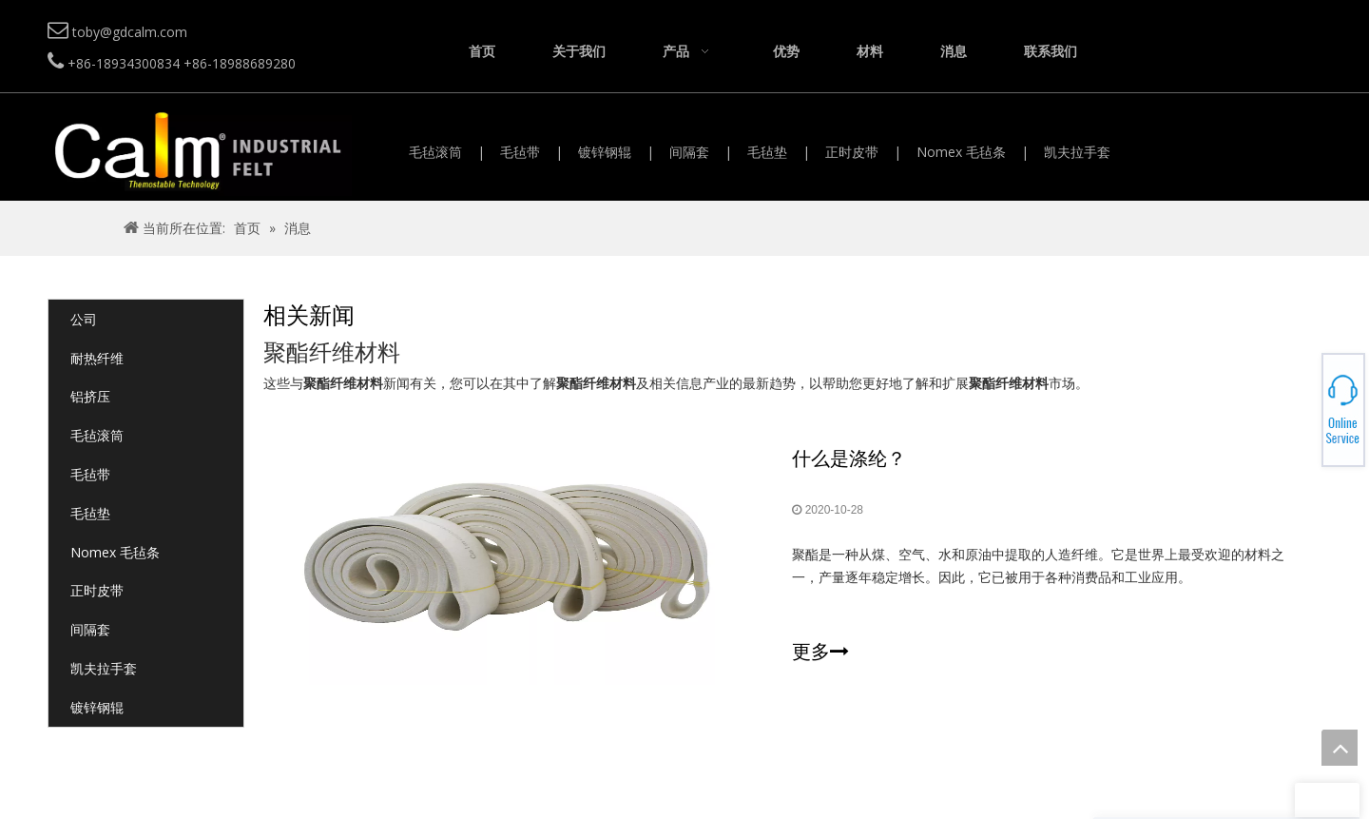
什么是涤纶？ (849, 458)
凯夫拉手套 (1077, 152)
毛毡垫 (767, 152)
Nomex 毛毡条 (961, 152)
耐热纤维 (97, 358)
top (1339, 748)
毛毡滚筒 (435, 152)
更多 (820, 651)
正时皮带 (851, 152)
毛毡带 (520, 152)
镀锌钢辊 (604, 152)
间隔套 (689, 152)
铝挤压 (90, 396)
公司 (83, 319)
